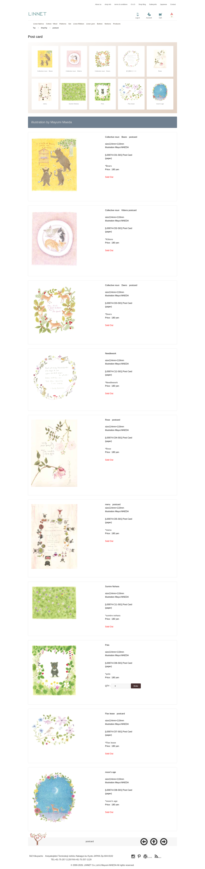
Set (69, 24)
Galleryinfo (153, 4)
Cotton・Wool (51, 24)
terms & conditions (121, 4)
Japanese (163, 4)
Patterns (62, 24)
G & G (133, 4)
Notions (108, 24)
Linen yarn (90, 24)
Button (99, 24)
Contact (173, 4)
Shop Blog (142, 4)
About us (98, 4)
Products (116, 24)
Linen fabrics (38, 24)
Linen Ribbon (78, 24)
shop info (108, 4)
